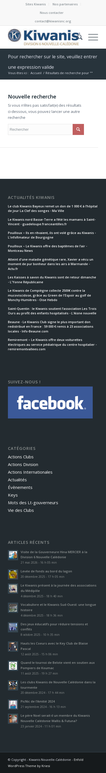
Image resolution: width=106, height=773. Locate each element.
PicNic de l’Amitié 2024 (38, 701)
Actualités (17, 479)
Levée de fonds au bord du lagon (46, 571)
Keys (13, 495)
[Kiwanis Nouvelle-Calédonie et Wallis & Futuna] (44, 37)
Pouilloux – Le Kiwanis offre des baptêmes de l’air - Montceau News (47, 248)
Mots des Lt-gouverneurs (33, 502)
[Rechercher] (77, 37)
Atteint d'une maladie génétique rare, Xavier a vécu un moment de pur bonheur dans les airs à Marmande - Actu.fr (50, 264)
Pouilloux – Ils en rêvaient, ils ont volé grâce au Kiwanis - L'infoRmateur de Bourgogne (52, 235)
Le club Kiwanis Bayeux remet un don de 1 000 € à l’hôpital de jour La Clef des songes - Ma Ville (53, 208)
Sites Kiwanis (35, 4)
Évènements (20, 487)
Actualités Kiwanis (31, 197)
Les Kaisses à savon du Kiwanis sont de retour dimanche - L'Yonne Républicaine (52, 279)
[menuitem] (36, 4)
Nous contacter (52, 12)
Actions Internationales (30, 472)
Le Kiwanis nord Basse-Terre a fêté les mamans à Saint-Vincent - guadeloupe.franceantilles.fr (52, 221)
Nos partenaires (65, 4)
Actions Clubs (21, 456)
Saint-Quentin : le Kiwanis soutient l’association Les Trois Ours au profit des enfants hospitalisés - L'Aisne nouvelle (52, 310)
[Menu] (90, 37)
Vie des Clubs (21, 510)
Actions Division (23, 464)
